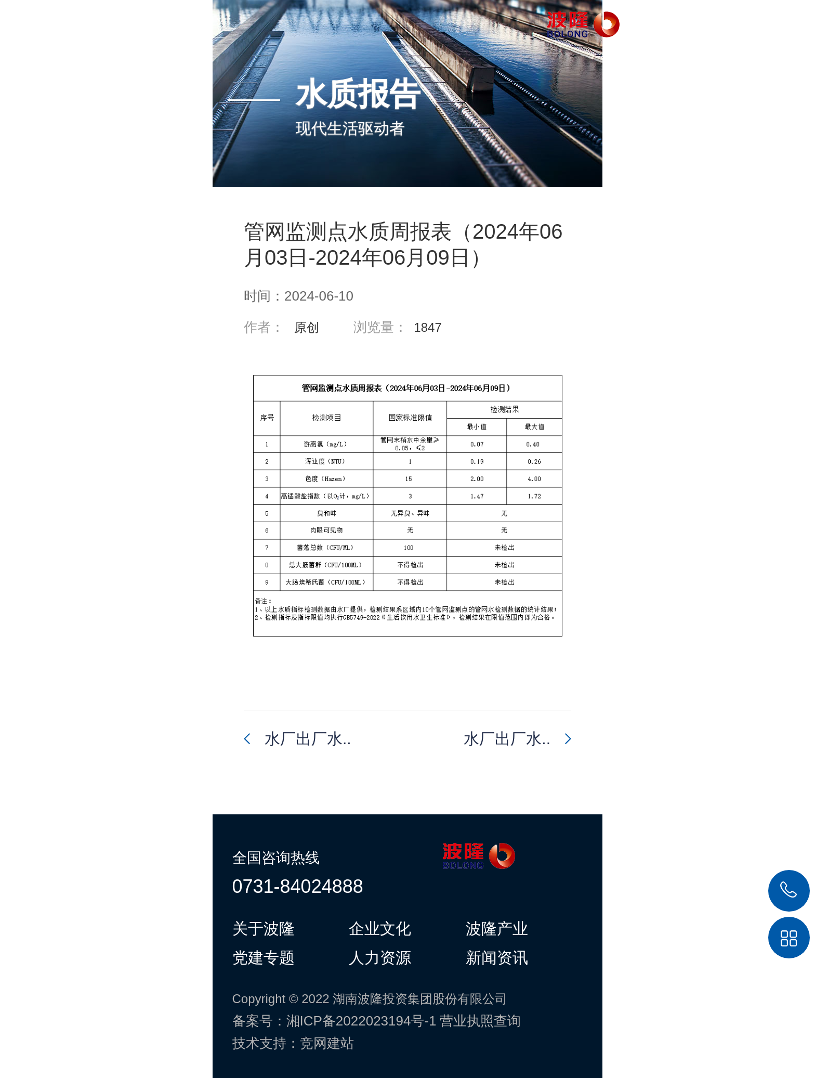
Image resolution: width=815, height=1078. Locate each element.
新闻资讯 (497, 957)
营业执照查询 (480, 1021)
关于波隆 (263, 928)
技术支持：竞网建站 (293, 1043)
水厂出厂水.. (308, 738)
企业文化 (380, 928)
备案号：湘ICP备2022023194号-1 (334, 1021)
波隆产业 (497, 928)
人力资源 (380, 957)
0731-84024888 (297, 886)
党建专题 (263, 957)
